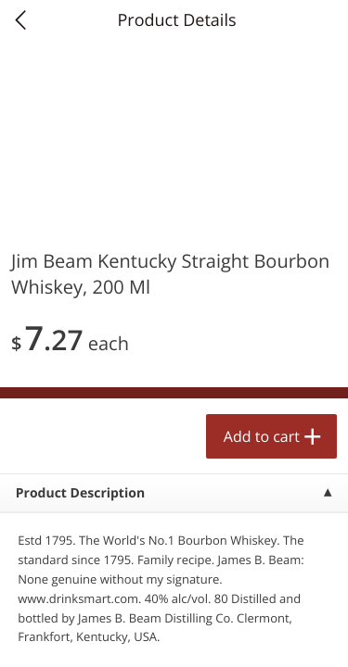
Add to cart (262, 436)
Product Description (80, 493)
